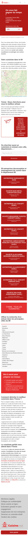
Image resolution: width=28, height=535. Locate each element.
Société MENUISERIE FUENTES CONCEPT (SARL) (14, 217)
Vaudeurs (5, 355)
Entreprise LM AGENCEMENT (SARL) (14, 268)
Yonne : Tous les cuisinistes (14, 308)
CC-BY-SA (25, 96)
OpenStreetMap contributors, (17, 96)
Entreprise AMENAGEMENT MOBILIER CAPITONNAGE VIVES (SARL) (14, 242)
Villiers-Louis (5, 339)
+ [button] (3, 72)
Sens (3, 330)
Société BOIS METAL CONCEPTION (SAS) (14, 191)
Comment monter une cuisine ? (14, 380)
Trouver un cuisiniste (9, 37)
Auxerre (4, 326)
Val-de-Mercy (6, 358)
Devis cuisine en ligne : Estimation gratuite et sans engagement (11, 506)
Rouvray (4, 356)
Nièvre (7, 480)
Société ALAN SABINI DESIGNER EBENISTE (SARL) (14, 255)
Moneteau (5, 328)
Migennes (5, 337)
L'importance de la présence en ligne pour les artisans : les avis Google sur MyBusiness (14, 388)
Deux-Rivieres (6, 336)
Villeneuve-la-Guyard (8, 332)
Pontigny (4, 341)
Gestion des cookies (9, 517)
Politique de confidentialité (11, 501)
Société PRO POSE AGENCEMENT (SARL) (14, 293)
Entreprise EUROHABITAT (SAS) (14, 179)
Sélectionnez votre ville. (12, 26)
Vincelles (4, 366)
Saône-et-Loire (5, 482)
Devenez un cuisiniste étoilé (11, 514)
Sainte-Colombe (6, 364)
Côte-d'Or (15, 480)
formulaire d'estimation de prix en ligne (13, 461)
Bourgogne (17, 37)
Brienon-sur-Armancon (8, 351)
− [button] (3, 74)
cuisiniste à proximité (14, 62)
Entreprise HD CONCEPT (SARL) (14, 230)
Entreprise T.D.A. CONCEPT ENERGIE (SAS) (14, 280)
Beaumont (5, 362)
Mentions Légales (8, 499)
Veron (4, 345)
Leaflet (5, 96)
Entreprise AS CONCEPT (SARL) (14, 204)
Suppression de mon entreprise (13, 512)
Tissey (4, 347)
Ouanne (4, 343)
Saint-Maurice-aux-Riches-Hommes (12, 353)
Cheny (4, 349)
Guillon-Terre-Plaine (7, 360)
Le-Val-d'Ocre (6, 334)
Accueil (2, 37)
